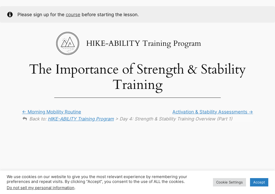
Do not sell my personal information (40, 187)
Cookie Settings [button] (229, 182)
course (73, 14)
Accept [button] (259, 182)
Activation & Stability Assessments (212, 112)
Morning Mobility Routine (51, 112)
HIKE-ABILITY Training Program (81, 119)
